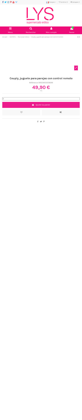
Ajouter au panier (41, 105)
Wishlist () (63, 2)
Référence (33, 83)
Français (51, 2)
